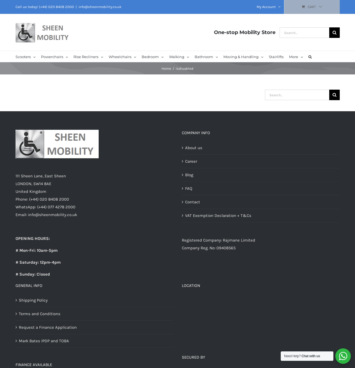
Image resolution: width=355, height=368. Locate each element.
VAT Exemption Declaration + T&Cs (218, 215)
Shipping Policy (33, 300)
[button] (310, 56)
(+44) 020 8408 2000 (56, 7)
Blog (189, 174)
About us (193, 147)
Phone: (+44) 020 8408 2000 (42, 199)
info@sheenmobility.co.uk (99, 7)
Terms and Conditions (39, 313)
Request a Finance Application (48, 327)
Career (191, 161)
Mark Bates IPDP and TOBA (44, 340)
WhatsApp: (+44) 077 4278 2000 (45, 206)
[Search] (334, 32)
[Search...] (304, 32)
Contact (192, 201)
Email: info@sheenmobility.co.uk (46, 214)
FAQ (188, 188)
